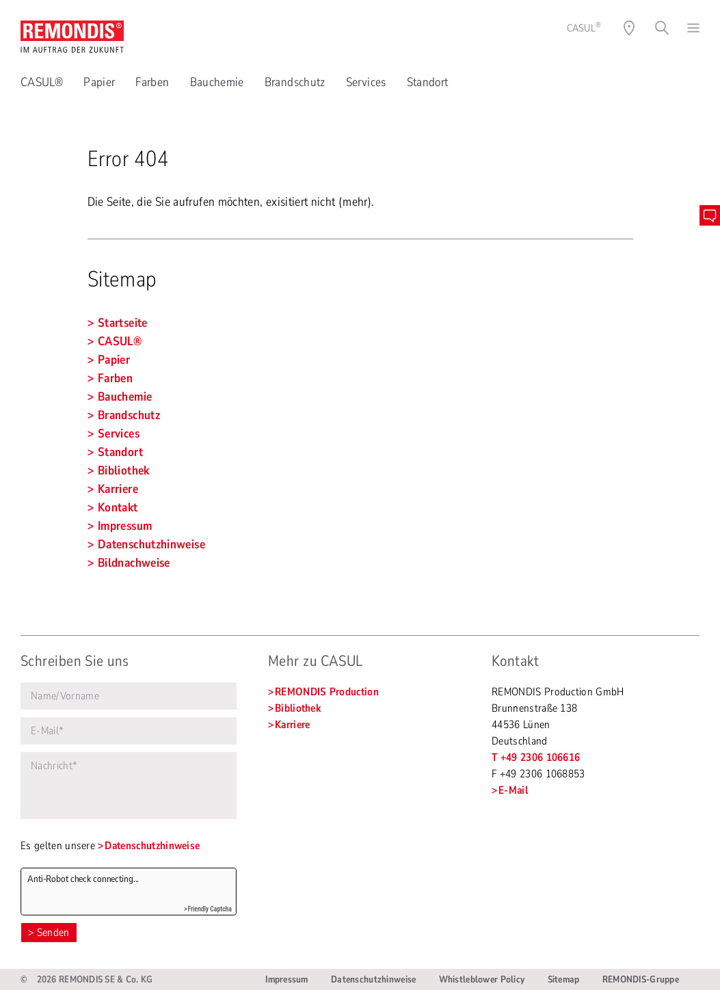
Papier (99, 82)
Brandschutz (295, 82)
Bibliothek (298, 708)
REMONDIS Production (327, 691)
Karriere (292, 724)
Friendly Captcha (209, 909)
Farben (152, 82)
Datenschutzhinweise (152, 845)
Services (366, 82)
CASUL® (42, 82)
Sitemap (564, 979)
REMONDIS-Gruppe (640, 979)
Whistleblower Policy (482, 979)
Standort (428, 82)
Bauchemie (217, 82)
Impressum (286, 979)
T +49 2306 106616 (536, 757)
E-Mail (513, 790)
